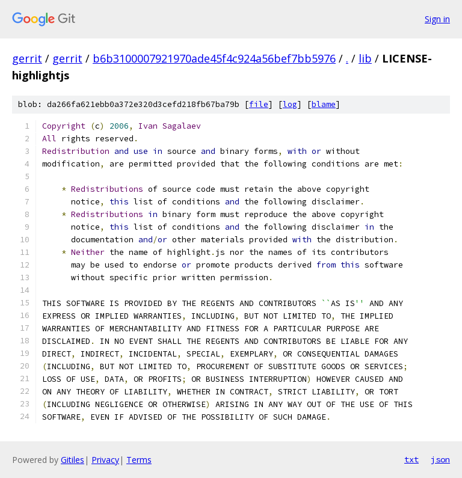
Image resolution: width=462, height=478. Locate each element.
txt (411, 459)
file (258, 104)
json (440, 459)
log (290, 104)
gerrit (27, 58)
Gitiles (72, 459)
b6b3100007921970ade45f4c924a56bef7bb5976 (214, 58)
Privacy (105, 459)
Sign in (437, 19)
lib (365, 58)
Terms (139, 459)
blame (324, 104)
